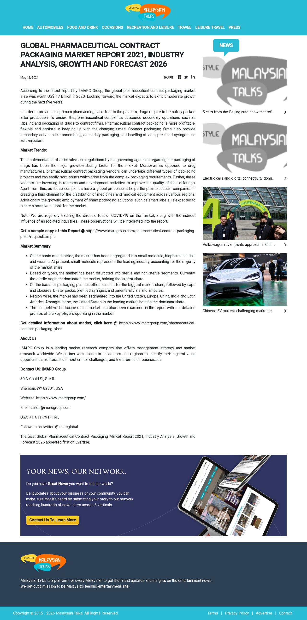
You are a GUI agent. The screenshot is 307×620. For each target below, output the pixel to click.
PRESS (234, 27)
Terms (212, 613)
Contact (285, 613)
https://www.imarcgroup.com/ (61, 398)
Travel (184, 27)
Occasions (112, 27)
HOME (28, 27)
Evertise (82, 442)
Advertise (264, 613)
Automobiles (50, 27)
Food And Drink (82, 27)
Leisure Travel (210, 27)
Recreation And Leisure (150, 27)
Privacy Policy (237, 613)
